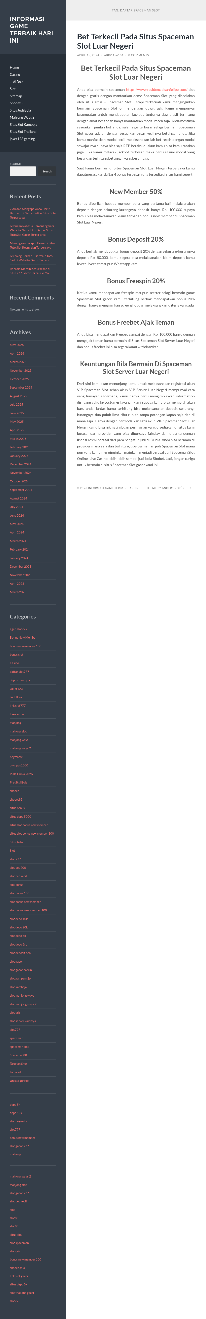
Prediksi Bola (18, 782)
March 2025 (18, 438)
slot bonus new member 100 (28, 910)
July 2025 (16, 404)
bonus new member (22, 1138)
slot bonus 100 (19, 893)
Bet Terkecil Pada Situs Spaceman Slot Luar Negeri (135, 41)
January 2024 (19, 558)
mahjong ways (19, 740)
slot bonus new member (25, 902)
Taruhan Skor (18, 1063)
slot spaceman (19, 1243)
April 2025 (17, 430)
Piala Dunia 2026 (21, 774)
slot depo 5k (18, 935)
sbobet (14, 791)
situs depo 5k (18, 1284)
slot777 (15, 1029)
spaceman (16, 1038)
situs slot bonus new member (29, 825)
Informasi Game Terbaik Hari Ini (31, 29)
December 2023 (20, 566)
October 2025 (19, 379)
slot (12, 1209)
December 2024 (20, 464)
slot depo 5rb (18, 944)
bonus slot (16, 654)
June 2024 (17, 515)
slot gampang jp (20, 978)
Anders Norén (173, 488)
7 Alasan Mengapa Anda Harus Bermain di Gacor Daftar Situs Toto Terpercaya (33, 213)
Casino (15, 74)
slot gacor (16, 961)
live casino (17, 714)
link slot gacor (19, 1276)
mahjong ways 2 (20, 748)
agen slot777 (18, 629)
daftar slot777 (19, 671)
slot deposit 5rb (20, 953)
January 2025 (19, 455)
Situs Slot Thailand (23, 131)
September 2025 (21, 387)
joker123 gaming (22, 139)
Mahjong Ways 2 (22, 117)
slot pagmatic (19, 1121)
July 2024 (16, 507)
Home (14, 67)
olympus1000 (19, 765)
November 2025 (21, 370)
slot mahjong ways (22, 995)
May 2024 (17, 524)
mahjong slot (18, 731)
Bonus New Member (23, 637)
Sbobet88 (17, 103)
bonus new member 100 (25, 646)
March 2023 (18, 592)
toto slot (15, 1072)
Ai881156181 (114, 55)
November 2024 (21, 472)
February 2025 (20, 447)
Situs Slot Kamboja (23, 124)
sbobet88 (16, 799)
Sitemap (16, 96)
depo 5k (15, 1104)
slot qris (15, 1012)
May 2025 (17, 421)
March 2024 (18, 541)
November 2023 (21, 575)
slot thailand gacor (22, 1292)
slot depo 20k (19, 927)
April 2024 (17, 532)
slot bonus (16, 884)
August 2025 (18, 396)
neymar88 (17, 757)
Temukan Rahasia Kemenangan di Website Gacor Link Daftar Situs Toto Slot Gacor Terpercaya (32, 230)
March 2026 (18, 362)
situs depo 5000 (20, 816)
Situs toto (16, 842)
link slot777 (18, 705)
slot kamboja (18, 987)
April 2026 (17, 353)
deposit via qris (20, 680)
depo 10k (16, 1113)
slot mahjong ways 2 (23, 1004)
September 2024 (21, 489)
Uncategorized (19, 1080)
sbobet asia (17, 1268)
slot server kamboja (23, 1021)
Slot (12, 89)
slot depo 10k (19, 919)
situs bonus (17, 808)
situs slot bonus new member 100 (32, 833)
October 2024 (19, 481)
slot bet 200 (18, 867)
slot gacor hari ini (21, 970)
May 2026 (17, 345)
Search (15, 163)
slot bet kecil (18, 876)
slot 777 (15, 859)
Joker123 (16, 688)
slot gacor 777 (19, 1146)
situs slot (16, 1234)
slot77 (14, 1301)
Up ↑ (192, 488)
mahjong (15, 722)
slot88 (14, 1218)
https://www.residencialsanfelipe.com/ (156, 89)
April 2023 (17, 583)
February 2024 (20, 549)
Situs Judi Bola (20, 110)
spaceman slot (19, 1046)
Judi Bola (16, 82)
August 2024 (18, 498)
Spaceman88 (18, 1055)
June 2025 (17, 413)
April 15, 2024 (88, 55)
